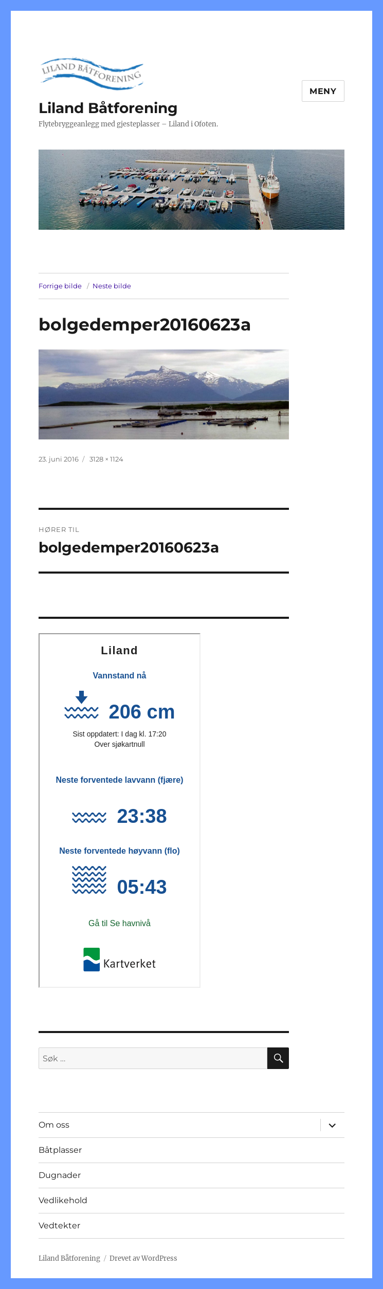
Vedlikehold (63, 1200)
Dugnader (60, 1175)
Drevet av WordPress (143, 1258)
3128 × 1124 (106, 459)
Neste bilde (112, 286)
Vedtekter (59, 1225)
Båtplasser (60, 1150)
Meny (323, 91)
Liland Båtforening (108, 108)
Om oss (54, 1125)
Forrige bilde (60, 286)
